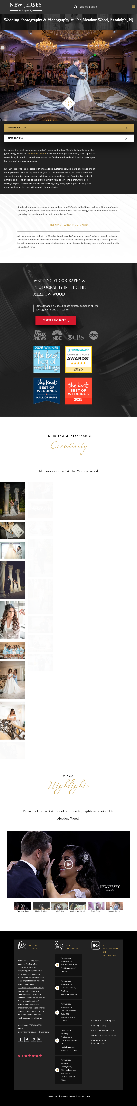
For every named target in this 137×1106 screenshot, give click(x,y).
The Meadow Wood (36, 154)
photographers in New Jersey (31, 988)
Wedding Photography (104, 1036)
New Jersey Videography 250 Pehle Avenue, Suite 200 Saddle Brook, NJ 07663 (69, 1012)
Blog (88, 1097)
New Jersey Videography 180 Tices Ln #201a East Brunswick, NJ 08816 (70, 965)
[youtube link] (39, 1039)
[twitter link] (26, 1039)
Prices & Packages (103, 1021)
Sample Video (16, 138)
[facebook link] (20, 1039)
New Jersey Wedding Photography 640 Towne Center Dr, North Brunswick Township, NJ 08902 (69, 1040)
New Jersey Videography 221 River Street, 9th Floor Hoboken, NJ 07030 (69, 988)
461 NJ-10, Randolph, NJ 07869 (69, 225)
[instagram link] (33, 1039)
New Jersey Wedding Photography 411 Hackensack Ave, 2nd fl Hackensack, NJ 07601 (68, 1070)
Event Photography (102, 1031)
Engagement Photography (99, 1042)
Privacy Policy (53, 1097)
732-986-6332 (88, 7)
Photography (99, 1026)
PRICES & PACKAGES (54, 320)
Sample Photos (17, 128)
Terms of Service (67, 1097)
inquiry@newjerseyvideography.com (33, 1032)
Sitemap (80, 1097)
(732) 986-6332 (36, 1025)
